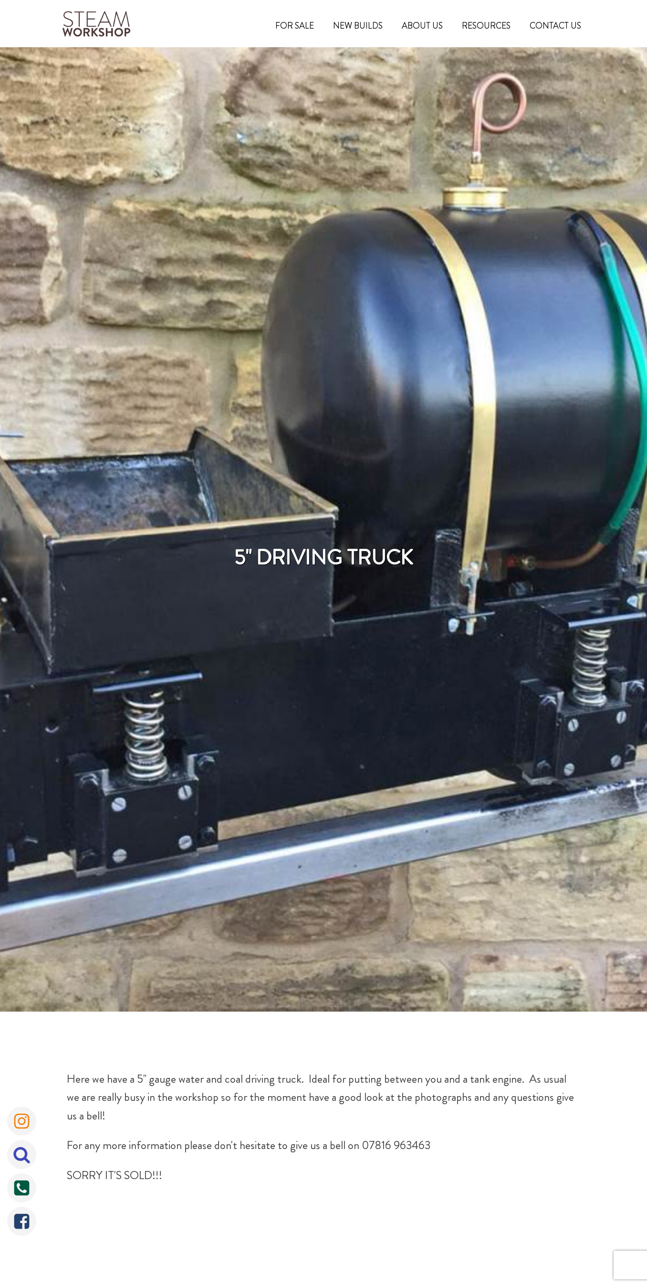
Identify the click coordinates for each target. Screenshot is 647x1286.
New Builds (358, 26)
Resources (486, 26)
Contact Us (555, 26)
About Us (422, 26)
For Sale (294, 26)
